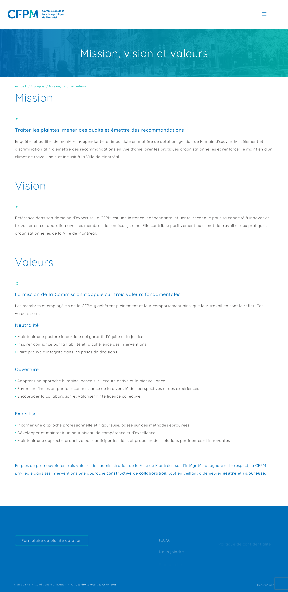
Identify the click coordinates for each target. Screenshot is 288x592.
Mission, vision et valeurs (68, 86)
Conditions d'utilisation (50, 584)
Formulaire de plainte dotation (52, 546)
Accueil (20, 86)
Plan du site (22, 584)
